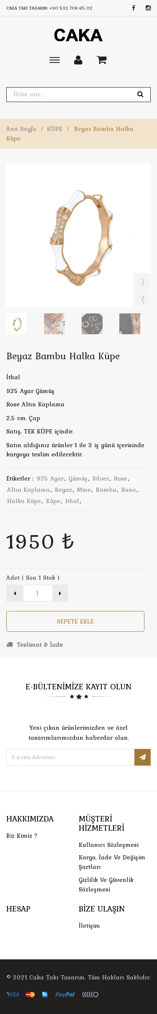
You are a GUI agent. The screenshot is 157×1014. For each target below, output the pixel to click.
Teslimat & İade (34, 644)
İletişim (89, 925)
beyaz (63, 489)
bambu (106, 489)
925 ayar (50, 478)
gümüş (78, 478)
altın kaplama (28, 489)
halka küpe (24, 501)
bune (128, 489)
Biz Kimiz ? (22, 835)
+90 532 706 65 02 (71, 8)
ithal (72, 501)
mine (84, 489)
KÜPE (54, 128)
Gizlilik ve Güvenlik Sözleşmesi (106, 884)
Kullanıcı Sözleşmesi (109, 844)
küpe (53, 501)
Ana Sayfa (21, 128)
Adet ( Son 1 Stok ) (32, 577)
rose (120, 478)
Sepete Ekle (75, 621)
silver (101, 478)
